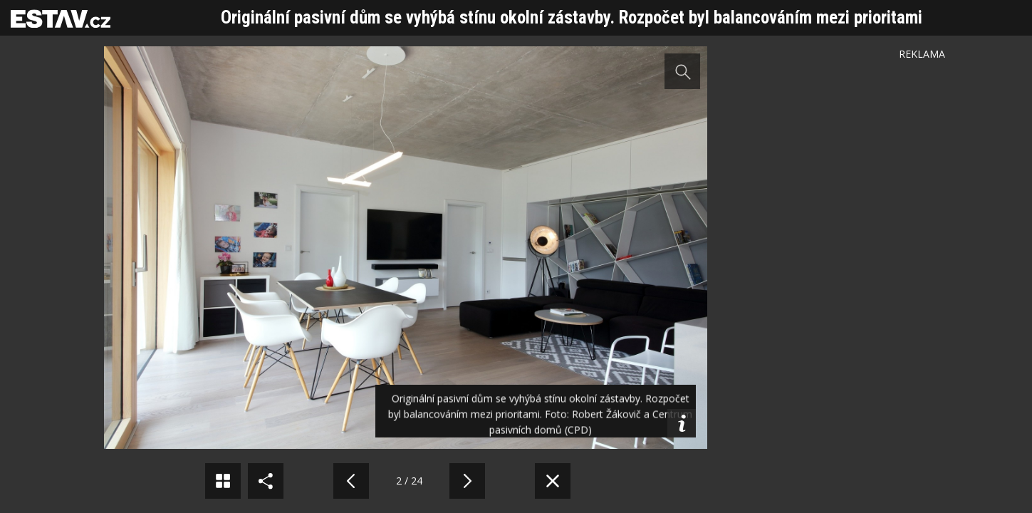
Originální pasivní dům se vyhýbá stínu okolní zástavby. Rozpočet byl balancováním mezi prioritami (571, 17)
